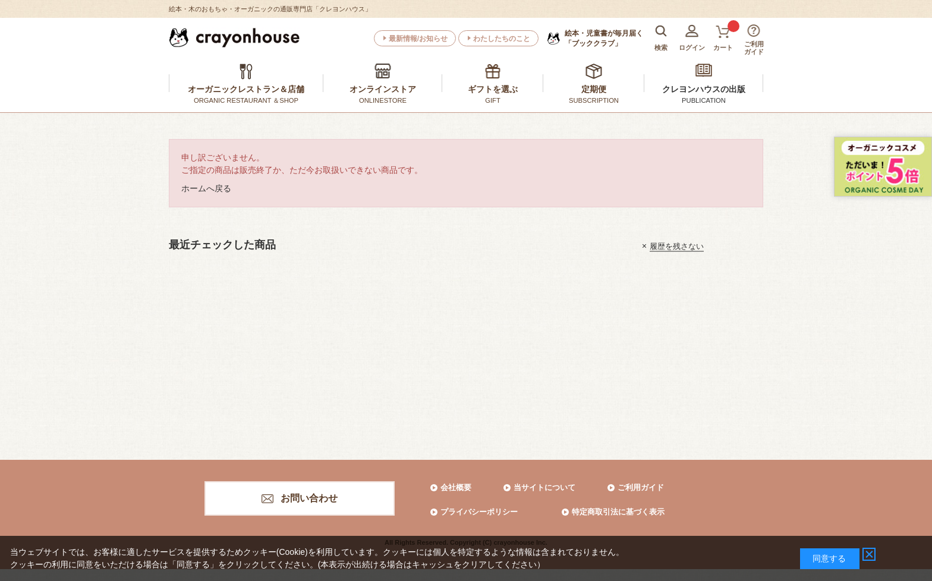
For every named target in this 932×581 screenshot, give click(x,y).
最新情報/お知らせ (418, 38)
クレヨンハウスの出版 (703, 89)
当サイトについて (544, 487)
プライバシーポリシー (479, 511)
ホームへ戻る (206, 188)
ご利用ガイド (641, 487)
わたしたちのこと (501, 38)
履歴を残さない (677, 245)
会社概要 (455, 487)
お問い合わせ (309, 498)
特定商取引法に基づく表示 (618, 511)
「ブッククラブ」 (604, 38)
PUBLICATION (704, 100)
